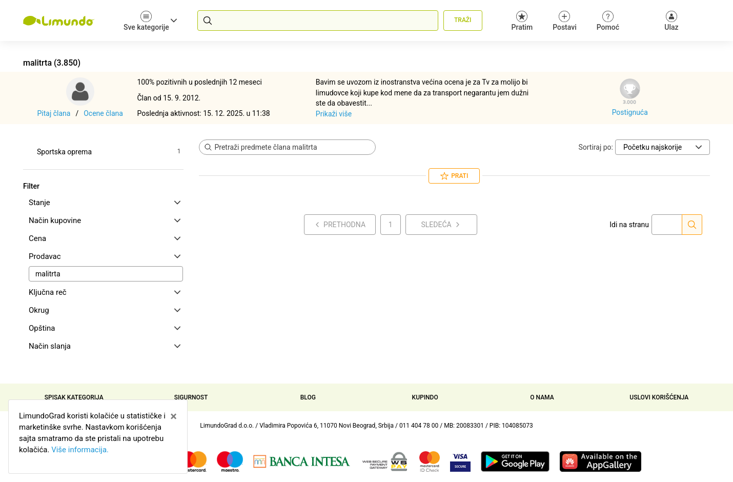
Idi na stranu (629, 224)
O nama (542, 397)
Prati (454, 176)
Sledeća (441, 224)
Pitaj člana (54, 113)
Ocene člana (103, 113)
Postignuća (630, 112)
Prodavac (104, 256)
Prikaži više (334, 114)
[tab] (103, 202)
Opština (104, 328)
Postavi (564, 21)
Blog (308, 397)
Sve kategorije (150, 21)
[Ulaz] (671, 20)
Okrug (104, 310)
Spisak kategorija (74, 397)
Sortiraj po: (595, 147)
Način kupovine (104, 220)
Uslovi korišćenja (658, 397)
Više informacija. (80, 449)
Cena (104, 238)
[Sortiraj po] (662, 147)
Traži (462, 20)
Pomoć (608, 21)
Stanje (104, 202)
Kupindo (425, 397)
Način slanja (104, 346)
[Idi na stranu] (692, 224)
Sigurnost (191, 397)
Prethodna (339, 224)
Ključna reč (104, 292)
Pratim (522, 21)
